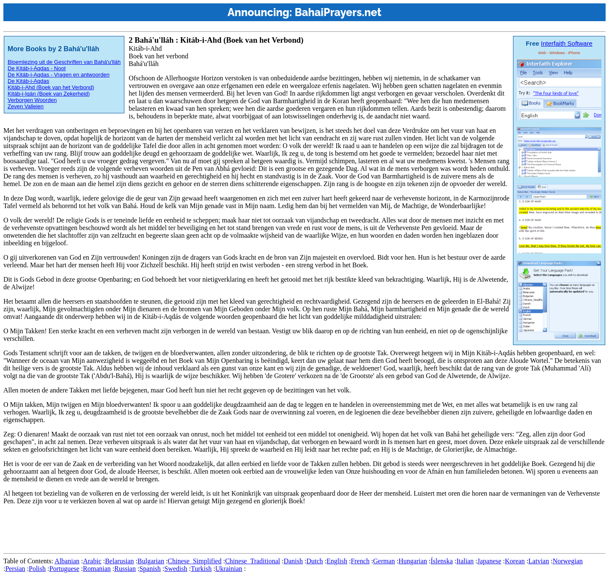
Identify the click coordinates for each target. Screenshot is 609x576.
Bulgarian (150, 561)
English (336, 561)
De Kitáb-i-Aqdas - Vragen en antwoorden (59, 74)
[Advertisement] (157, 531)
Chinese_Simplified (195, 561)
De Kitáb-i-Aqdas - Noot (37, 68)
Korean (515, 561)
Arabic (92, 561)
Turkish (201, 568)
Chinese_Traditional (252, 561)
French (360, 561)
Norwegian (568, 561)
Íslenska (442, 561)
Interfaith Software (567, 43)
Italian (465, 561)
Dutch (314, 561)
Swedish (176, 568)
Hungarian (412, 561)
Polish (37, 568)
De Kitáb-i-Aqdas (28, 81)
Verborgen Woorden (32, 100)
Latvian (538, 561)
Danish (293, 561)
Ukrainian (228, 568)
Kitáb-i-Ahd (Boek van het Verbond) (51, 87)
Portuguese (64, 568)
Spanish (150, 568)
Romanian (97, 568)
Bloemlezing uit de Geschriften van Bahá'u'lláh (64, 62)
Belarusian (119, 561)
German (384, 561)
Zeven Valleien (26, 106)
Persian (15, 568)
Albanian (67, 561)
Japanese (489, 561)
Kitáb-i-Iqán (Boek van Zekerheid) (49, 94)
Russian (125, 568)
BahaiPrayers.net (338, 12)
